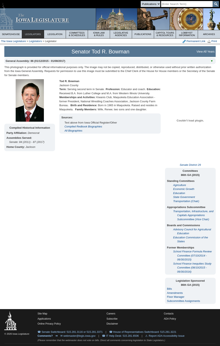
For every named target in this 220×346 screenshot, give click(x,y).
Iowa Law (99, 34)
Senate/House (11, 34)
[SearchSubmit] (216, 4)
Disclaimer (112, 323)
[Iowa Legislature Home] (110, 19)
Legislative (121, 34)
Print (212, 41)
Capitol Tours (165, 34)
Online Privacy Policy (49, 323)
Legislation (54, 34)
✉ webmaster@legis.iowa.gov (78, 335)
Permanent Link (194, 41)
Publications (143, 34)
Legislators (33, 34)
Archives (209, 34)
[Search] (187, 4)
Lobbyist (187, 34)
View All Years (206, 51)
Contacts (168, 313)
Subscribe (111, 318)
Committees (77, 34)
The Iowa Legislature (13, 41)
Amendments (175, 292)
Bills (169, 288)
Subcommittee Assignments (183, 300)
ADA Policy (170, 318)
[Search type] (150, 4)
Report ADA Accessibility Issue (167, 335)
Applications (44, 318)
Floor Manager (176, 296)
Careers (110, 313)
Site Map (42, 313)
